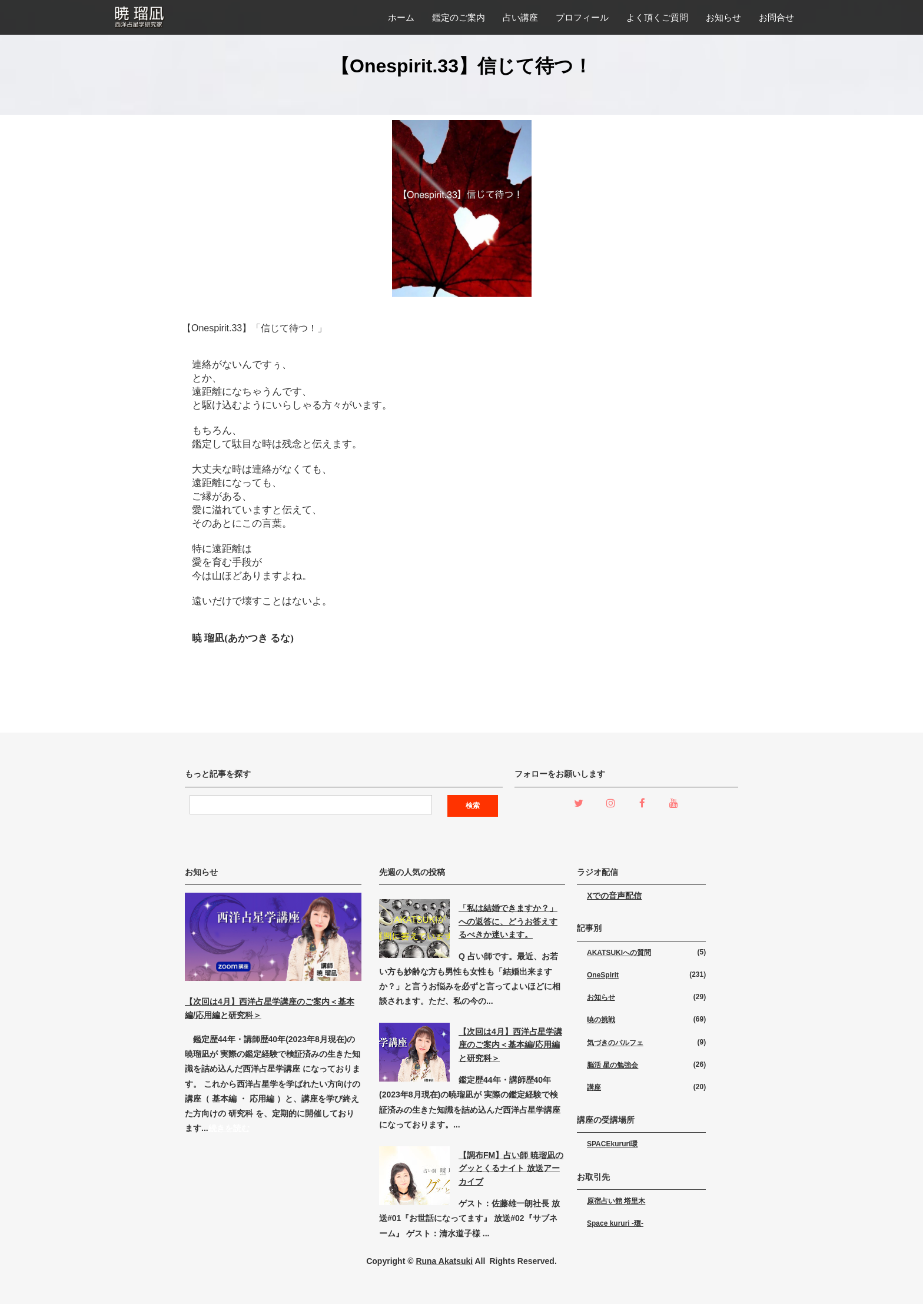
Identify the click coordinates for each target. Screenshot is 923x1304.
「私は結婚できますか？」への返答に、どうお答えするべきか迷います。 (508, 921)
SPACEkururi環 (612, 1144)
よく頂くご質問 (657, 17)
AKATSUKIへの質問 (619, 953)
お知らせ (723, 17)
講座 (594, 1087)
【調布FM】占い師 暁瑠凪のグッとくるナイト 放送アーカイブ (511, 1168)
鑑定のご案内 (458, 17)
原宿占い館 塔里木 (616, 1201)
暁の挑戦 (601, 1020)
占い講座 (520, 17)
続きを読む (229, 1128)
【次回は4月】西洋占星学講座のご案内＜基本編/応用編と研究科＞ (510, 1045)
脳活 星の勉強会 (612, 1065)
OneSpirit (603, 975)
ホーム (401, 17)
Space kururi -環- (615, 1223)
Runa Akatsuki (444, 1261)
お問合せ (776, 17)
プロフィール (582, 17)
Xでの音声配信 (614, 895)
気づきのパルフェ (615, 1043)
